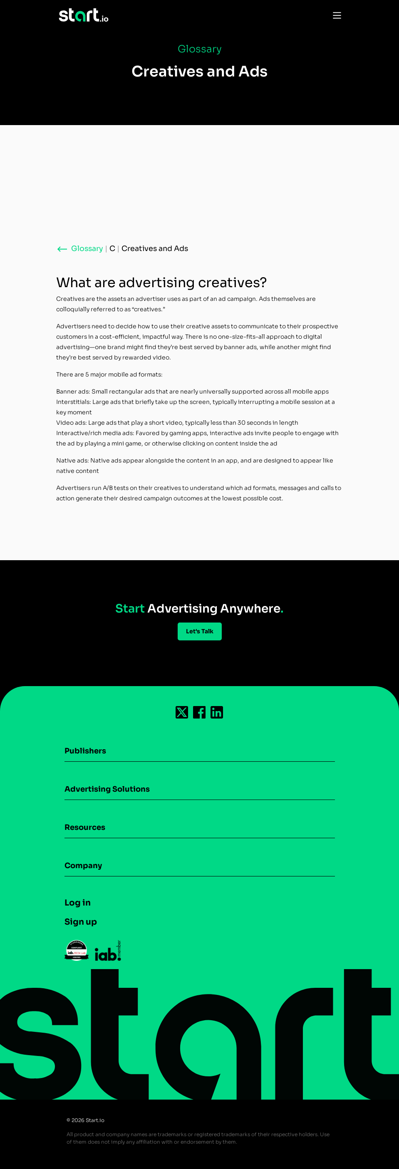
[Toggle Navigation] (335, 15)
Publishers (85, 751)
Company (83, 865)
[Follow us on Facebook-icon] (199, 712)
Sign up (80, 922)
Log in (77, 903)
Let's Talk (199, 631)
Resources (84, 827)
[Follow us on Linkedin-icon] (217, 712)
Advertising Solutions (107, 789)
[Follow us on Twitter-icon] (182, 712)
